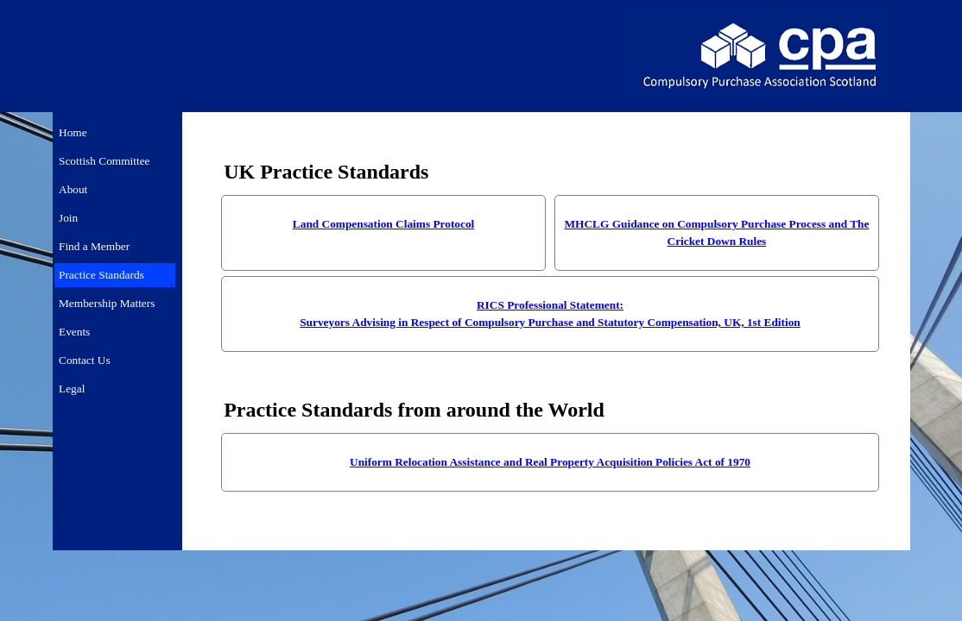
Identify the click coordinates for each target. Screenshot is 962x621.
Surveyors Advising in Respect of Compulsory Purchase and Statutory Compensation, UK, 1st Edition (550, 322)
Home (73, 132)
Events (74, 331)
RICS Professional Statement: (550, 304)
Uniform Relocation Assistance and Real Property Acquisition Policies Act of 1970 (550, 461)
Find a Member (94, 246)
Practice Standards (101, 274)
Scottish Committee (104, 160)
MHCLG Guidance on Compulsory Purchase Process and (706, 223)
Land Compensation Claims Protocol (383, 223)
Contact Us (85, 360)
